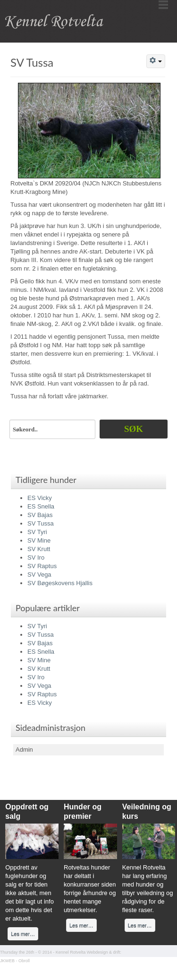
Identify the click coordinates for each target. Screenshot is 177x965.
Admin (24, 749)
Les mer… (23, 934)
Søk (133, 429)
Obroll (24, 960)
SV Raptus (42, 566)
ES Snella (40, 506)
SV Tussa (31, 62)
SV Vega (39, 574)
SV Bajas (39, 514)
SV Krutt (38, 549)
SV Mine (39, 540)
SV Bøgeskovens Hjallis (60, 583)
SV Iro (35, 557)
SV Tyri (37, 531)
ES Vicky (39, 497)
